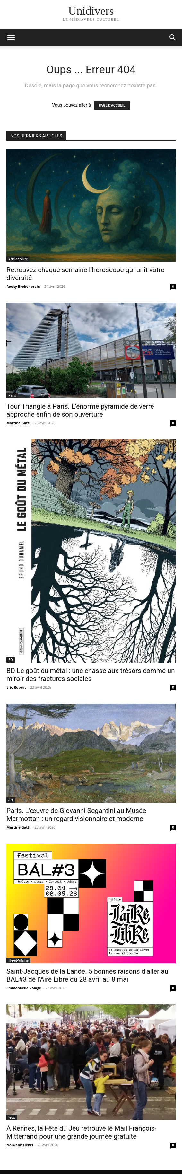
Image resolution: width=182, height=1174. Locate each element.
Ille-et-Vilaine (18, 960)
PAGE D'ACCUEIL (112, 105)
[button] (173, 37)
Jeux (11, 1117)
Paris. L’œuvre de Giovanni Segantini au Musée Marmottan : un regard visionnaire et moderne (76, 815)
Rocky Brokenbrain (23, 286)
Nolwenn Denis (19, 1145)
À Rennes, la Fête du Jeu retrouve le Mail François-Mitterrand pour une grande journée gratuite (81, 1132)
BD (10, 660)
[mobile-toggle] (11, 37)
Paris (12, 395)
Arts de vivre (18, 259)
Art (10, 800)
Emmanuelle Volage (23, 987)
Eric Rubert (16, 687)
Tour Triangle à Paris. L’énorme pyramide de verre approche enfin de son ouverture (80, 410)
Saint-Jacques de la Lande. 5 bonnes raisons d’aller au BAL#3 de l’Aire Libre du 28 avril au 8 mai (87, 975)
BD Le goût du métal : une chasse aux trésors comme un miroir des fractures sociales (90, 675)
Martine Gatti (18, 422)
